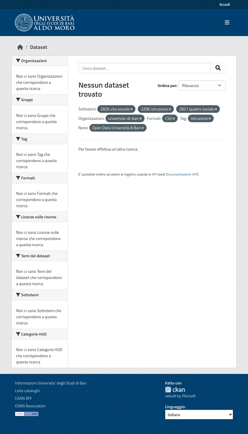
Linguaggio (174, 407)
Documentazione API (181, 174)
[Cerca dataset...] (145, 68)
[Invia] (218, 68)
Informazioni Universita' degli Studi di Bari (50, 383)
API (154, 174)
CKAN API (23, 398)
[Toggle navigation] (227, 22)
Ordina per (167, 85)
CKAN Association (30, 406)
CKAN (175, 390)
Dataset (38, 47)
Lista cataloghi (27, 390)
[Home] (20, 47)
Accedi (225, 4)
